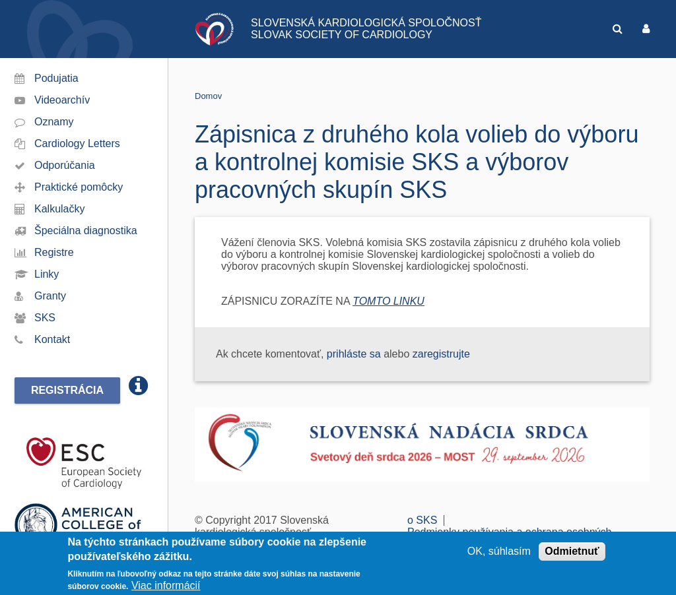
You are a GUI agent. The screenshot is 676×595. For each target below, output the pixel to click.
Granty (50, 295)
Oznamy (54, 121)
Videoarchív (62, 100)
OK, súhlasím (499, 551)
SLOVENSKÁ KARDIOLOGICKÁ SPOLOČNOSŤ (366, 22)
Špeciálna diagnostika (85, 230)
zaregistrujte (441, 354)
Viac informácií (166, 585)
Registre (54, 252)
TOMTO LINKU (388, 301)
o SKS (422, 520)
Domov (208, 96)
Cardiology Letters (77, 143)
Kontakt (52, 339)
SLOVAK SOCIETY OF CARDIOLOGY (341, 34)
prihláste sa (354, 354)
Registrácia (67, 390)
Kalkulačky (59, 208)
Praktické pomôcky (78, 187)
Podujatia (56, 78)
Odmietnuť (572, 551)
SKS (44, 317)
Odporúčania (64, 165)
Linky (46, 274)
